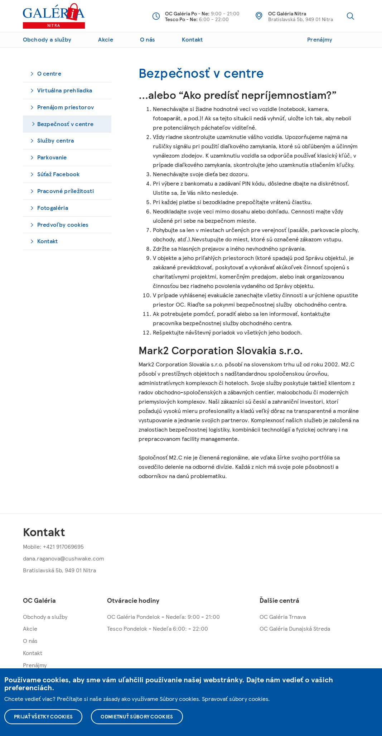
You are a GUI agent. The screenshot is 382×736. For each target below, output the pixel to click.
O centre (49, 73)
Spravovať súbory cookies (235, 698)
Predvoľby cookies (63, 224)
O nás (147, 39)
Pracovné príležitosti (65, 191)
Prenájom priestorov (65, 107)
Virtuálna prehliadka (64, 90)
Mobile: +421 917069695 (53, 546)
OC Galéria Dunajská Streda (295, 628)
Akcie (105, 39)
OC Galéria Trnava (283, 616)
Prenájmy (319, 39)
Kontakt (192, 39)
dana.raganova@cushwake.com (63, 558)
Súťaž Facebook (58, 174)
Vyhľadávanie (350, 16)
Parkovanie (52, 157)
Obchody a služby (47, 39)
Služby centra (55, 140)
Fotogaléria (52, 207)
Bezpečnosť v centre (65, 124)
